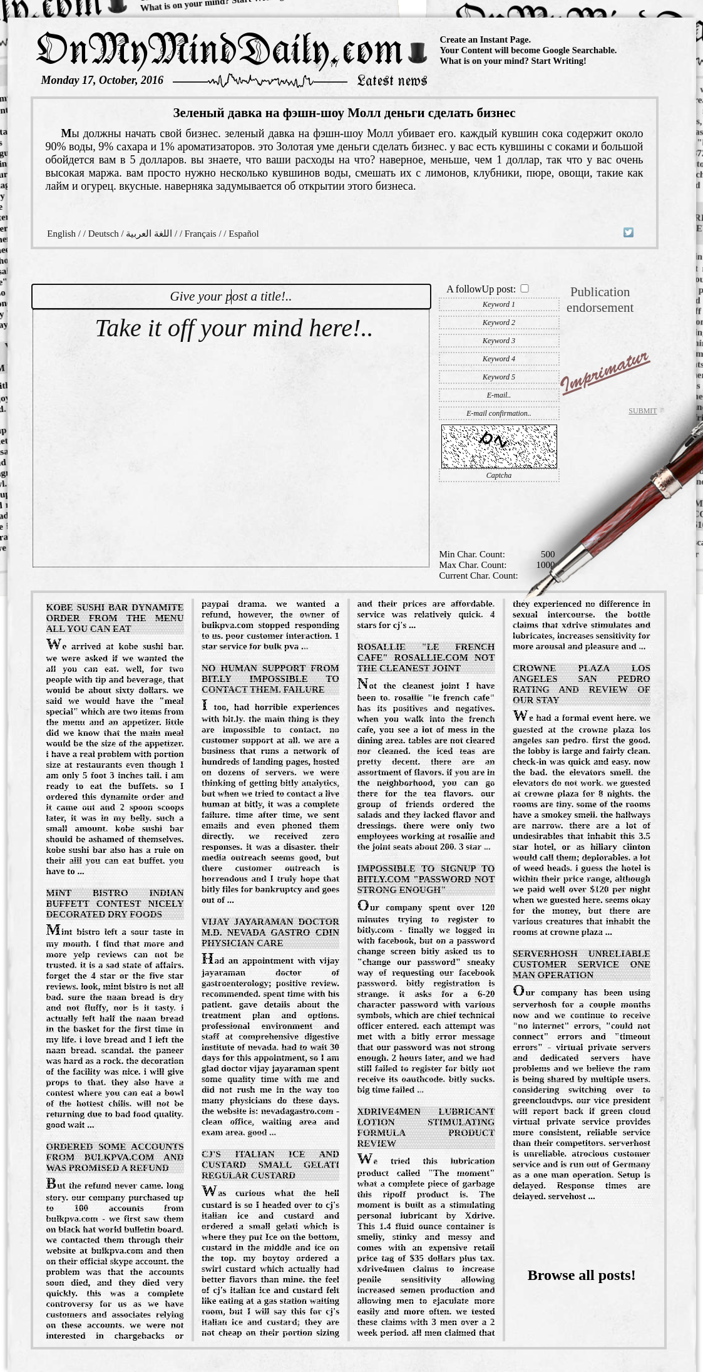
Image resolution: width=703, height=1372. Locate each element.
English (61, 234)
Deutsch (103, 234)
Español (243, 234)
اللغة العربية (149, 234)
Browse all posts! (582, 1275)
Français (201, 234)
